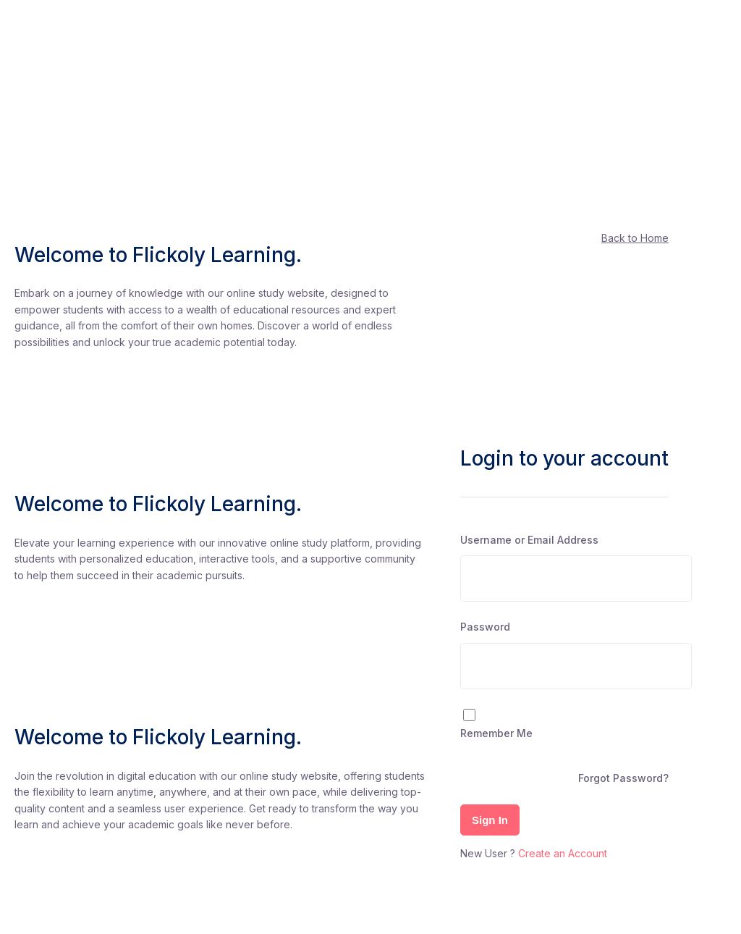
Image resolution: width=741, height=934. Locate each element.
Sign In (490, 820)
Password (485, 626)
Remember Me (496, 733)
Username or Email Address (529, 540)
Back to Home (635, 238)
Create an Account (562, 853)
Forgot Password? (623, 778)
